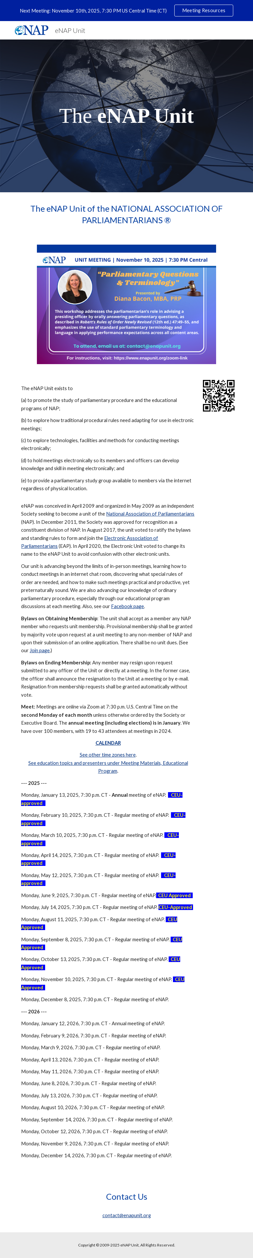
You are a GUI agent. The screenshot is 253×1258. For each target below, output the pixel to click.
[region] (126, 10)
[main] (126, 116)
